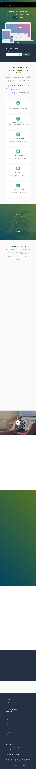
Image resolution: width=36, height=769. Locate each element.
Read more (21, 17)
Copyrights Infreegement (11, 762)
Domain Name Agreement (24, 760)
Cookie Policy (21, 759)
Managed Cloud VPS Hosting (18, 91)
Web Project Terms (26, 762)
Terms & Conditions (9, 759)
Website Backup (8, 736)
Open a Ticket (8, 741)
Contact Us (8, 721)
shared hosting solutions (20, 81)
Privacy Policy (16, 759)
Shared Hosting (17, 89)
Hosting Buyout (8, 723)
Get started (15, 17)
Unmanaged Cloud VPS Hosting (15, 92)
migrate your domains (16, 158)
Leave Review (8, 717)
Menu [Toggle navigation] (29, 4)
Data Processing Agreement (14, 760)
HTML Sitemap (8, 725)
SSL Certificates (8, 734)
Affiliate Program (9, 719)
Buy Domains (8, 732)
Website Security (9, 739)
